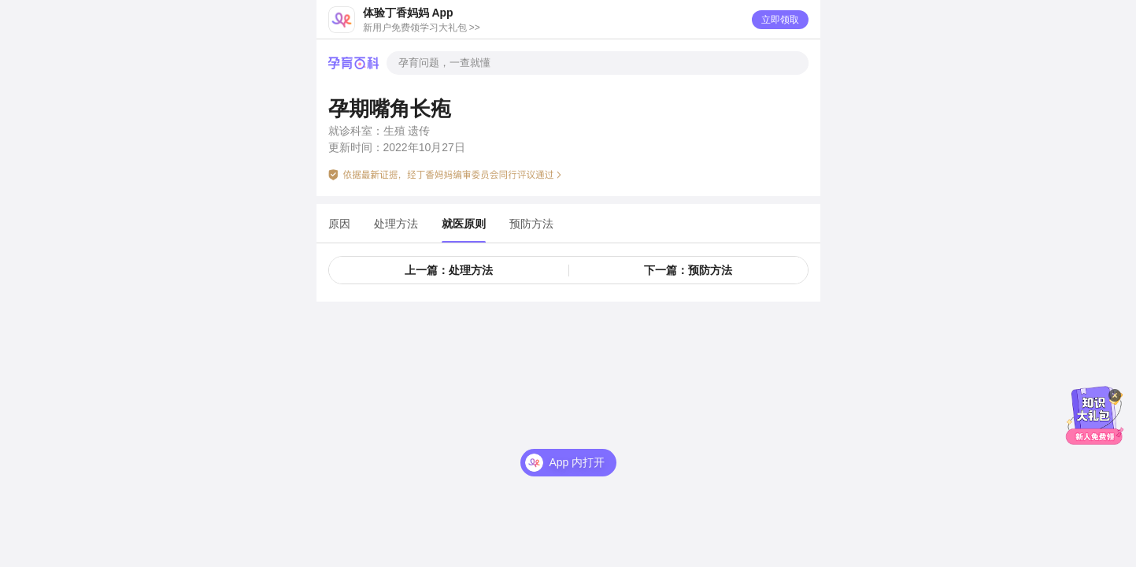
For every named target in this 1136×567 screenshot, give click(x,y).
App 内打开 (577, 462)
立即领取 (780, 19)
